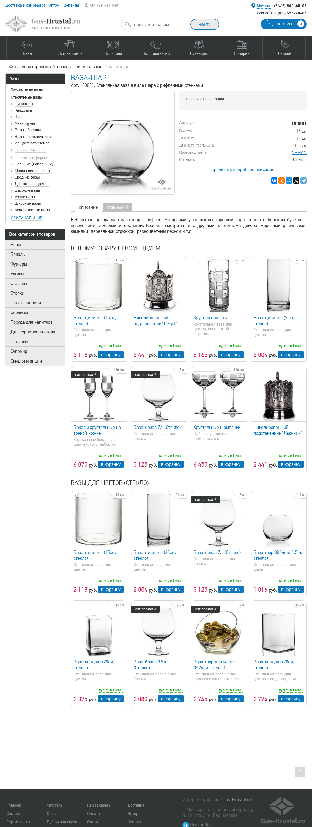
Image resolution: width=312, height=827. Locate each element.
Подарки (19, 341)
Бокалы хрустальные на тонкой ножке (97, 430)
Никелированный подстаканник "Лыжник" (278, 430)
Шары (20, 117)
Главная (14, 805)
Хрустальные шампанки (217, 427)
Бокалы (18, 254)
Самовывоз (16, 813)
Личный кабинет (104, 5)
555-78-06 (291, 12)
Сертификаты (18, 822)
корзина (290, 23)
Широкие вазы (28, 203)
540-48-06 (290, 5)
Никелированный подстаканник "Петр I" (155, 320)
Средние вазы (27, 177)
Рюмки (17, 274)
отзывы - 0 (117, 207)
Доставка (136, 805)
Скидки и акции (26, 361)
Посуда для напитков (31, 322)
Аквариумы (25, 123)
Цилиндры (24, 103)
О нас (52, 813)
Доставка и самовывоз (25, 5)
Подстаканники (25, 303)
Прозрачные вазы (30, 149)
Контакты (70, 5)
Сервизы (19, 312)
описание (88, 207)
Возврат (135, 813)
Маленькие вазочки (32, 170)
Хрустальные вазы (27, 89)
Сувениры (20, 351)
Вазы (14, 79)
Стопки (17, 293)
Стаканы (18, 283)
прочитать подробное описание (243, 169)
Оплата (93, 813)
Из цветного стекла (32, 143)
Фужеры (18, 264)
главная (33, 66)
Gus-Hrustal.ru (237, 800)
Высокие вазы (27, 190)
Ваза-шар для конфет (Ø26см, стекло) (215, 665)
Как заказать (98, 805)
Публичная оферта (63, 822)
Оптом (53, 5)
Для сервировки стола (32, 332)
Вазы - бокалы (28, 130)
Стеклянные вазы (26, 97)
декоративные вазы (32, 210)
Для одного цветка (32, 183)
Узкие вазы (25, 196)
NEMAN (299, 152)
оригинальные (26, 217)
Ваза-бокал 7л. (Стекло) (157, 427)
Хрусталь (54, 805)
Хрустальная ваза (211, 318)
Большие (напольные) (34, 164)
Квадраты (23, 110)
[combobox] (160, 24)
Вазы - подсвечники (33, 136)
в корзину (111, 355)
